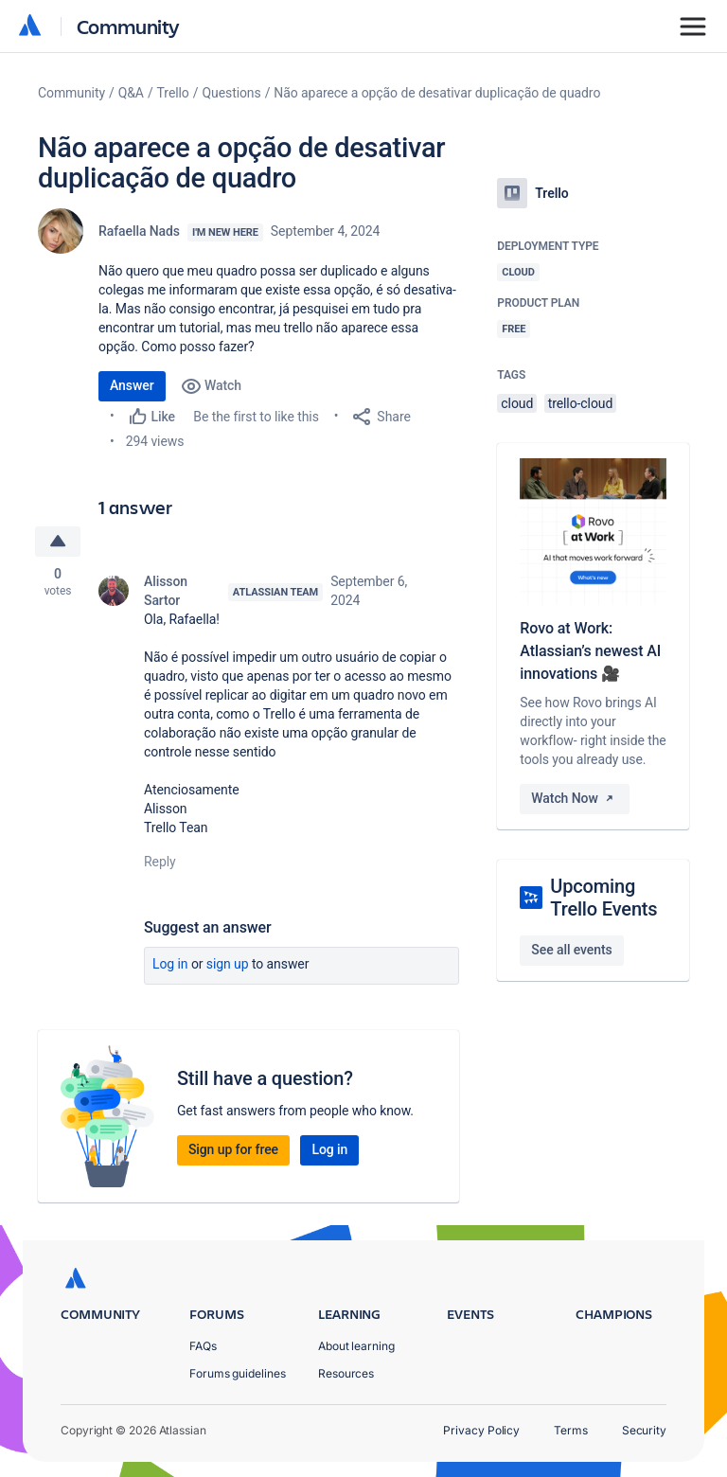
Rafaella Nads (139, 231)
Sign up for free (233, 1149)
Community (128, 26)
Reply (160, 861)
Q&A (131, 92)
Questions (231, 92)
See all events (571, 949)
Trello (173, 92)
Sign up (227, 963)
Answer (132, 385)
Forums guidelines (237, 1373)
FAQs (203, 1346)
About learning (356, 1346)
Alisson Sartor (165, 591)
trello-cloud (580, 403)
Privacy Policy (481, 1430)
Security (644, 1430)
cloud (517, 403)
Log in (170, 963)
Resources (346, 1373)
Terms (571, 1430)
